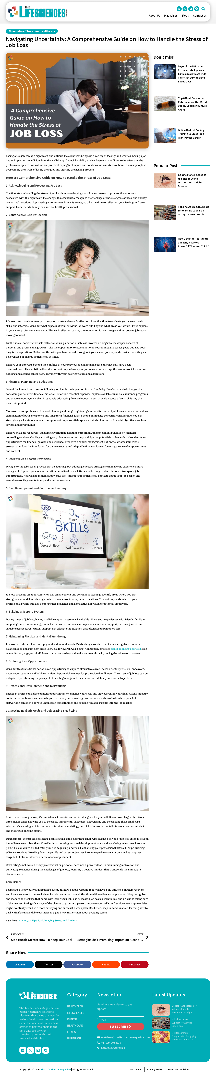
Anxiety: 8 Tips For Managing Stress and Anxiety (48, 920)
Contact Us (200, 15)
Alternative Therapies (23, 31)
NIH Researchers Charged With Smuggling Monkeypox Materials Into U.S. (184, 1036)
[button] (203, 8)
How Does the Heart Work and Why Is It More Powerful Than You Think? (193, 242)
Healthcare (47, 31)
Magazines (170, 15)
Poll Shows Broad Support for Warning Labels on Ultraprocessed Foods (193, 210)
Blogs (185, 15)
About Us (154, 15)
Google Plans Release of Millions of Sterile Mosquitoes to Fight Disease (184, 1009)
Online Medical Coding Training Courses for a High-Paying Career (191, 133)
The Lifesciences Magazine (56, 1069)
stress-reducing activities (126, 648)
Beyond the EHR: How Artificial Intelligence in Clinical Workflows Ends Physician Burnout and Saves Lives (192, 74)
